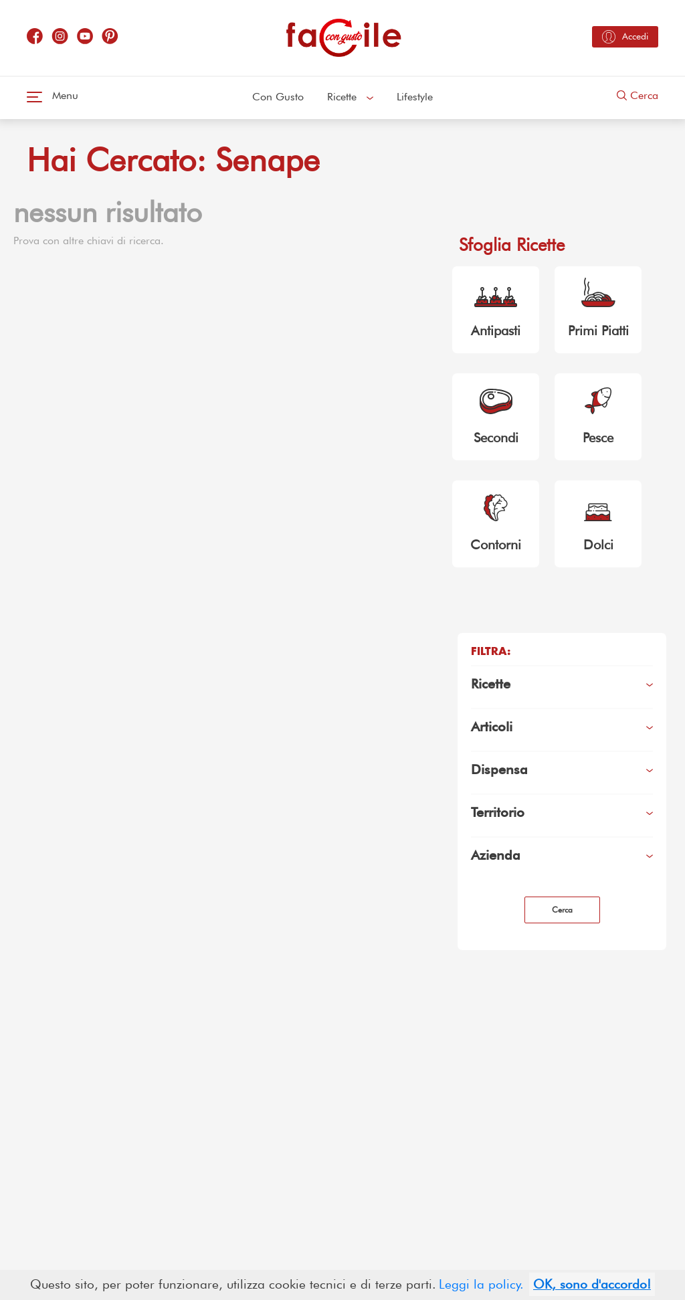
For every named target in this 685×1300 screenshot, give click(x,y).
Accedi (625, 36)
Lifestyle (415, 96)
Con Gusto (278, 96)
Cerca (637, 95)
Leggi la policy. (481, 1284)
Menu (52, 95)
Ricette (350, 96)
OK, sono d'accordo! (592, 1284)
